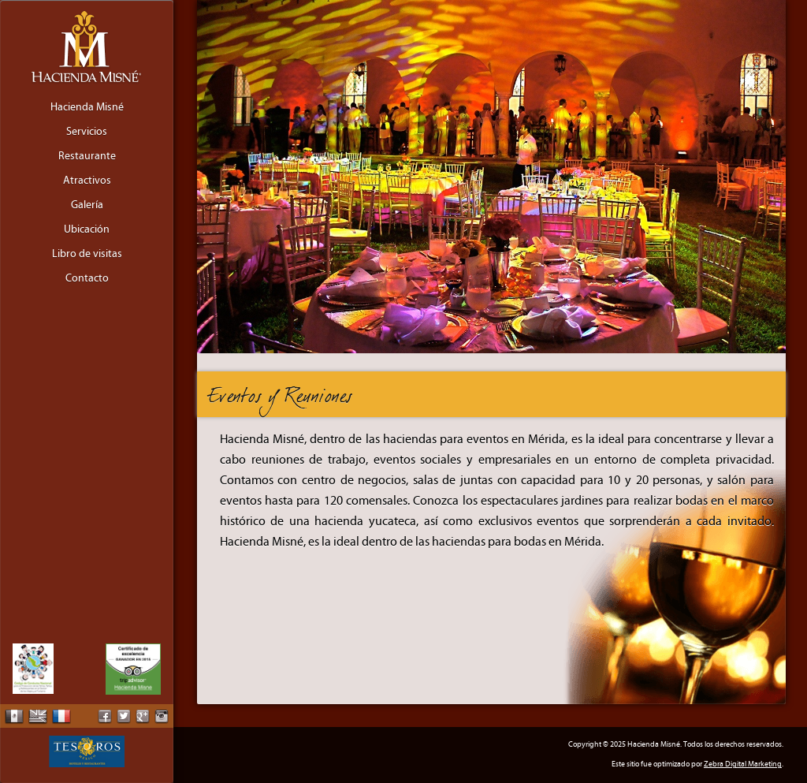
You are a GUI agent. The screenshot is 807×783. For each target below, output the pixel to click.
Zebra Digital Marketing (743, 764)
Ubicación (87, 229)
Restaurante (87, 156)
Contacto (87, 278)
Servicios (86, 131)
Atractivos (87, 180)
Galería (87, 205)
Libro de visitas (87, 254)
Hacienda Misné (87, 107)
